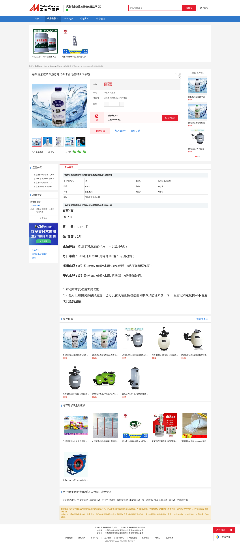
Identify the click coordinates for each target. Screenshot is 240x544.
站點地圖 (107, 538)
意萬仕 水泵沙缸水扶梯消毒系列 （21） (50, 179)
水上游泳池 (147, 500)
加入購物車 (120, 131)
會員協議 (133, 538)
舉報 (51, 152)
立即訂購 (135, 131)
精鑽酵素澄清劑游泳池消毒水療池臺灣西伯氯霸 (124, 530)
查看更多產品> (202, 319)
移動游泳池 (122, 500)
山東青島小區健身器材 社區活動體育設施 (109, 441)
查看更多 (43, 218)
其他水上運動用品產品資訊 (106, 527)
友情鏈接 (169, 538)
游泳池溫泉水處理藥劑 (53, 66)
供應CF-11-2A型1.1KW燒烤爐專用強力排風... (81, 480)
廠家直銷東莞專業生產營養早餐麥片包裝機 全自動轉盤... (175, 441)
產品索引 (35, 250)
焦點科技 (123, 541)
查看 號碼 (170, 117)
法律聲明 (146, 538)
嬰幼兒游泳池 (160, 500)
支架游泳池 (82, 500)
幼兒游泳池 (95, 500)
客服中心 (94, 538)
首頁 (31, 66)
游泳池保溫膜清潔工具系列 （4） (47, 175)
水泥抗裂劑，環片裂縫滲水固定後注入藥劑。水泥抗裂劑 (55, 57)
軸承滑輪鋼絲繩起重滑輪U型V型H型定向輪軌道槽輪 (83, 57)
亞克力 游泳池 (108, 500)
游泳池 (172, 500)
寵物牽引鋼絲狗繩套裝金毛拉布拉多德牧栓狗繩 (141, 441)
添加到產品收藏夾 (39, 254)
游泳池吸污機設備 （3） (43, 182)
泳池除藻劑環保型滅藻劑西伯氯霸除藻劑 (204, 123)
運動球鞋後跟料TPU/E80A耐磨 (193, 441)
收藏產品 (37, 152)
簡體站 (157, 538)
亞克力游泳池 (69, 500)
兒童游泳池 (182, 500)
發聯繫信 (100, 130)
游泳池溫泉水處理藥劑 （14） (46, 186)
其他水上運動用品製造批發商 (133, 527)
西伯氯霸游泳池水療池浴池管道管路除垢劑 (205, 97)
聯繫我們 (81, 538)
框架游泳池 (134, 500)
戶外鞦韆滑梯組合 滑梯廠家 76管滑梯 (78, 441)
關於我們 (69, 538)
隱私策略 (120, 538)
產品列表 (38, 66)
